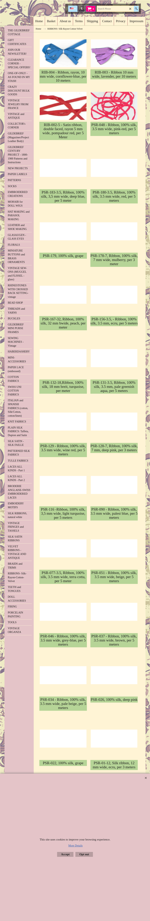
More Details (75, 845)
